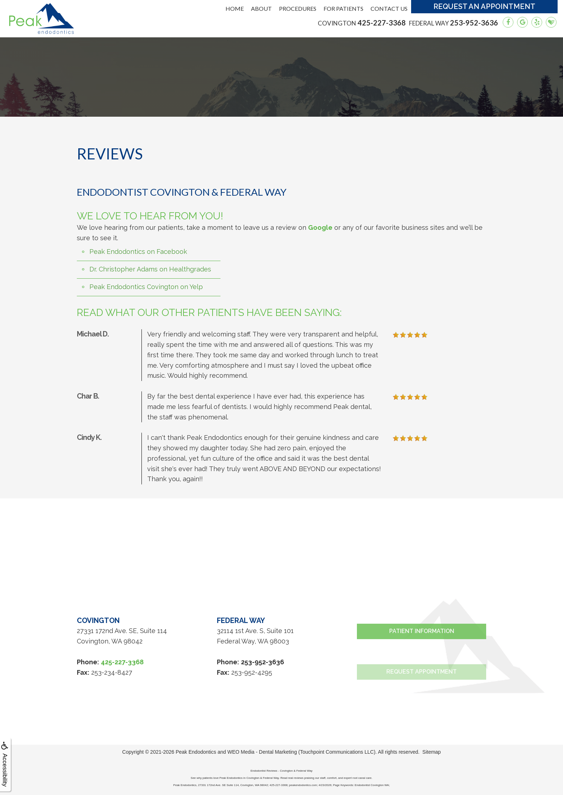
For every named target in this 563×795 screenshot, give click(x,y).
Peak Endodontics (196, 752)
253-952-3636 (453, 22)
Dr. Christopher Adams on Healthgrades (150, 269)
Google (320, 227)
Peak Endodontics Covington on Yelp (146, 286)
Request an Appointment (484, 6)
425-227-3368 (362, 22)
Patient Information (421, 656)
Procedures (297, 8)
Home (234, 8)
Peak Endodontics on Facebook (138, 251)
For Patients (343, 8)
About (261, 8)
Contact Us (389, 8)
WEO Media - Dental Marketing (262, 752)
